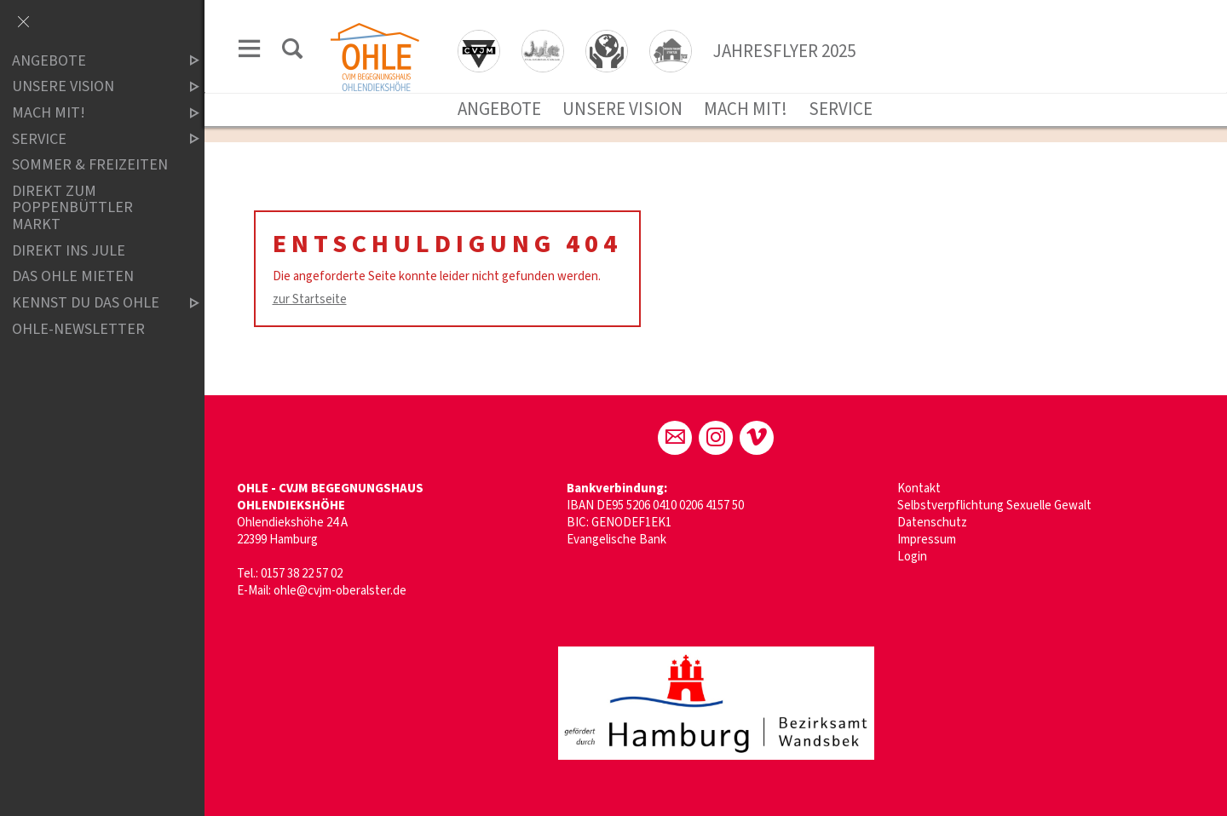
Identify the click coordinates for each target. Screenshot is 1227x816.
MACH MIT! (745, 109)
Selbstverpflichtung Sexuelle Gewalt (994, 505)
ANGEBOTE (499, 109)
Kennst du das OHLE (91, 303)
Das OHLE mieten (73, 277)
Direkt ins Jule (68, 251)
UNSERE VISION (622, 109)
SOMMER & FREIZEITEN (90, 165)
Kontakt (919, 488)
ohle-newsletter (78, 329)
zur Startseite (310, 299)
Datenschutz (932, 523)
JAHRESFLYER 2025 (784, 51)
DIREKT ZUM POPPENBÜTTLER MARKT (72, 208)
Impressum (926, 540)
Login (912, 557)
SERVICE (841, 109)
